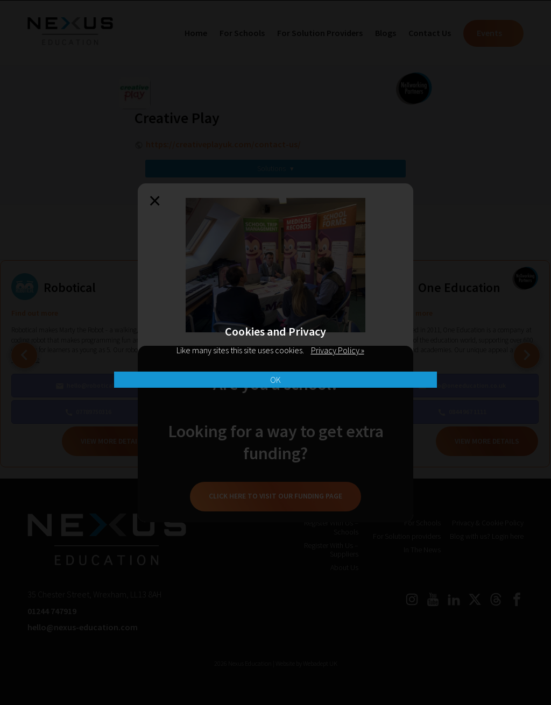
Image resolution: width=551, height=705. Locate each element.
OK (275, 379)
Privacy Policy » (337, 350)
